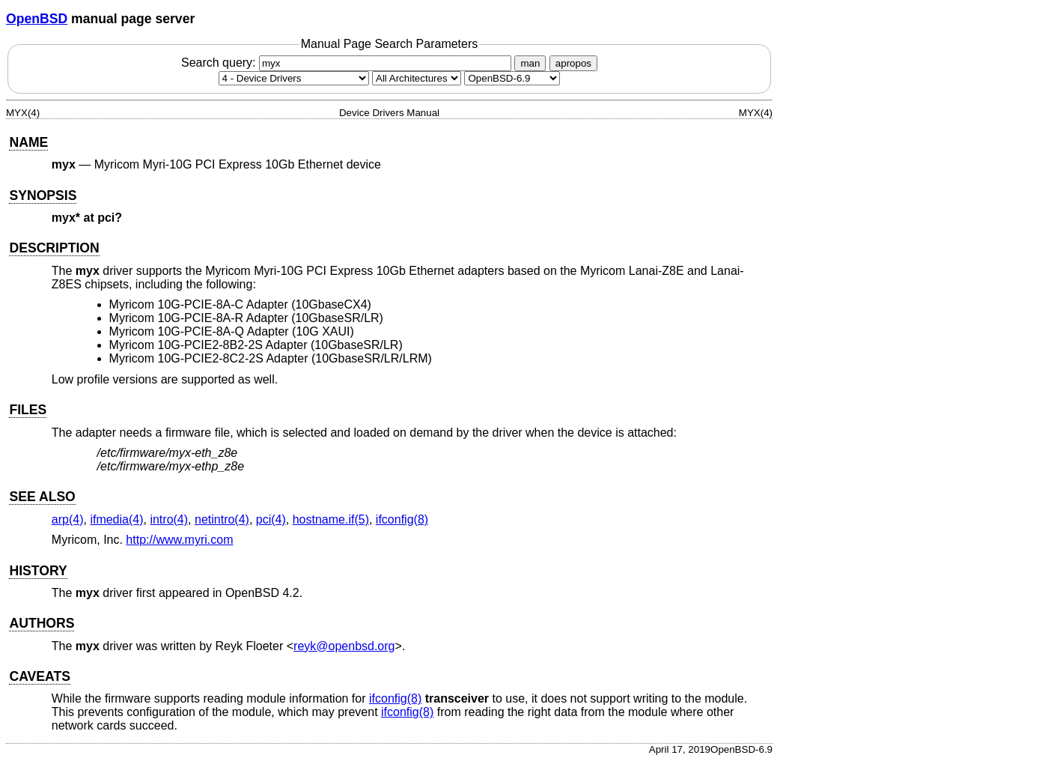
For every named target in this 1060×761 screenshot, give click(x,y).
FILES (27, 409)
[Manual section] (294, 78)
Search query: (348, 62)
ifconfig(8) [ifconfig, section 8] (402, 519)
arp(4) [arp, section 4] (68, 519)
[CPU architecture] (416, 78)
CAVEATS (39, 676)
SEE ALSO (42, 496)
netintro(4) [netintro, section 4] (222, 519)
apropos (573, 63)
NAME (28, 142)
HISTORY (38, 570)
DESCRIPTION (54, 247)
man (530, 63)
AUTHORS (41, 623)
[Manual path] (512, 78)
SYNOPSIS (42, 195)
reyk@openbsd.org (344, 646)
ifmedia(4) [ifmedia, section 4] (116, 519)
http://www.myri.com (179, 539)
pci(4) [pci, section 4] (271, 519)
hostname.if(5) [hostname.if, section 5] (331, 519)
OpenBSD (36, 18)
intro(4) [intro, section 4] (169, 519)
